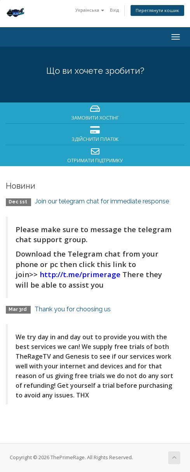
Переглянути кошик (157, 10)
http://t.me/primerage (80, 274)
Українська (89, 10)
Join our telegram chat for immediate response (102, 201)
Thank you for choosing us (73, 309)
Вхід (114, 10)
